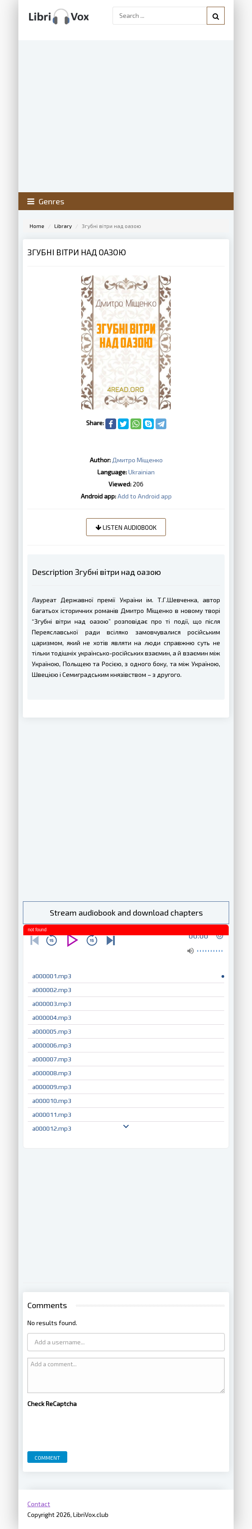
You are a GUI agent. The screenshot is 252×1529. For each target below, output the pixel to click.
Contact (38, 1504)
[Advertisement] (126, 809)
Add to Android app (144, 496)
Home (37, 226)
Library (63, 226)
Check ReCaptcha (52, 1403)
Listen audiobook (126, 527)
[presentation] (95, 1427)
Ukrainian (141, 472)
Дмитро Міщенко (137, 460)
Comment (47, 1457)
